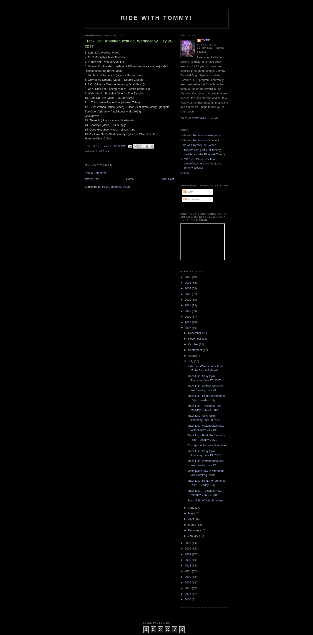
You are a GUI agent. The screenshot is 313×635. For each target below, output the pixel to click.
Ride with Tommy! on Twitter (198, 145)
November (195, 338)
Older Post (167, 179)
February (194, 530)
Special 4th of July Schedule (205, 500)
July (191, 361)
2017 (188, 328)
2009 (188, 582)
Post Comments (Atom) (117, 186)
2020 (188, 311)
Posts (188, 192)
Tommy (206, 40)
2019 (188, 316)
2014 (188, 554)
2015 (188, 548)
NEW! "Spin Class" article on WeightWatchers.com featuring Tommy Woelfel (201, 163)
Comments (191, 199)
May (191, 513)
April (191, 519)
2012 (188, 565)
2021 (188, 305)
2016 (188, 543)
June (191, 507)
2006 (188, 599)
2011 (188, 571)
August (193, 355)
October (193, 344)
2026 (188, 277)
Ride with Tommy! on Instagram (200, 135)
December (195, 333)
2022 (188, 299)
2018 (188, 322)
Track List (103, 151)
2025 (188, 282)
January (193, 536)
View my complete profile (199, 118)
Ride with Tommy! (157, 18)
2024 (188, 288)
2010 (188, 576)
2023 (188, 294)
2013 (188, 559)
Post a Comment (95, 172)
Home (130, 179)
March (192, 524)
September (195, 350)
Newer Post (92, 179)
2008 (188, 588)
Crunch (185, 172)
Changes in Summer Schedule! (206, 445)
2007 (188, 593)
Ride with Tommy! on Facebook (200, 140)
